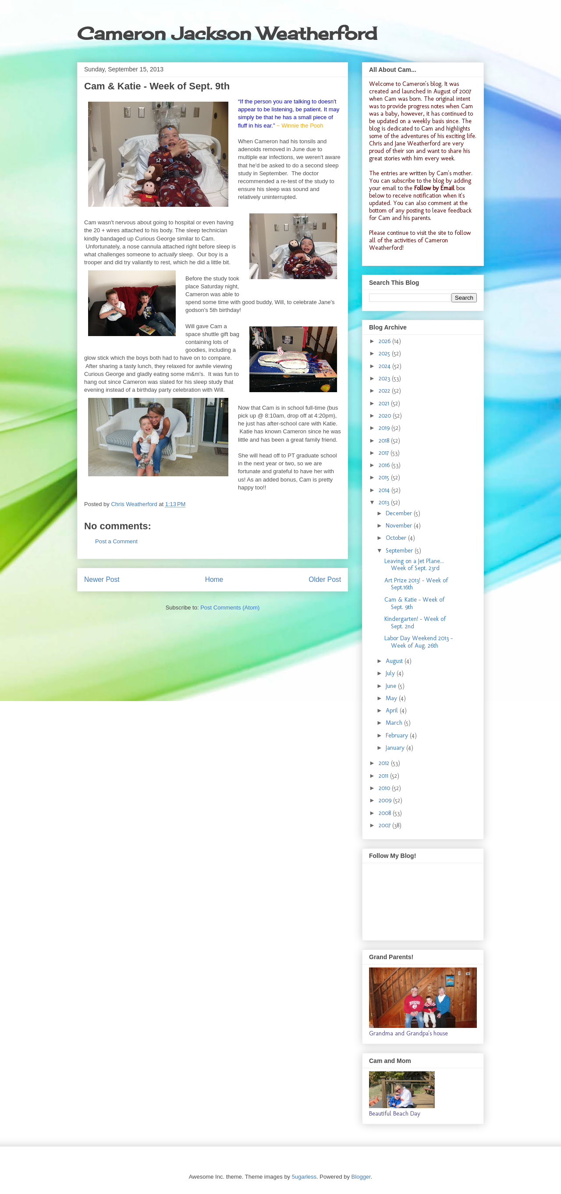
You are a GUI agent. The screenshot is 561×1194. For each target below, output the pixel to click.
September (400, 550)
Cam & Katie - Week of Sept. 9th (414, 603)
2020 (386, 415)
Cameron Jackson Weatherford (227, 33)
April (393, 710)
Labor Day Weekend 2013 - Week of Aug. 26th (418, 641)
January (396, 747)
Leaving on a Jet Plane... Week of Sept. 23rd (414, 564)
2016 (385, 465)
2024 (385, 366)
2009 (386, 800)
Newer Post (102, 579)
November (400, 525)
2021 (385, 403)
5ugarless (304, 1176)
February (398, 735)
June (392, 686)
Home (214, 579)
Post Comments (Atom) (229, 607)
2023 (385, 378)
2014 (385, 490)
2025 (385, 353)
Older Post (325, 579)
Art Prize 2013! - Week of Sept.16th (416, 584)
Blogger (361, 1176)
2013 (385, 502)
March (395, 722)
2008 (386, 813)
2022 (385, 390)
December (400, 513)
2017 (385, 453)
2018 (385, 440)
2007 (385, 825)
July (391, 673)
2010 (385, 788)
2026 (385, 341)
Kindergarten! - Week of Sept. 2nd (415, 622)
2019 (385, 428)
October (397, 538)
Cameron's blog (421, 84)
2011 (384, 775)
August (395, 661)
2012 (385, 763)
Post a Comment (116, 541)
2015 (385, 477)
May (392, 698)
